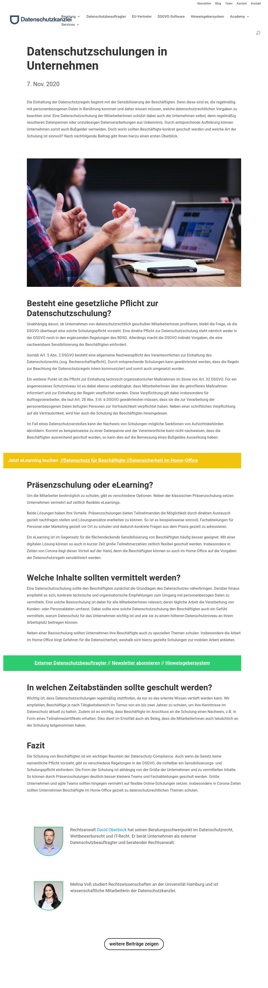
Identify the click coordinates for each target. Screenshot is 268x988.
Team (229, 4)
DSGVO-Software (171, 17)
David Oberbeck (112, 830)
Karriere (242, 4)
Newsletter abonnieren (136, 663)
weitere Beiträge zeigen (134, 944)
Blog (218, 4)
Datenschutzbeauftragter (106, 17)
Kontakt (256, 4)
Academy (237, 17)
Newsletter (204, 4)
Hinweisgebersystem (207, 17)
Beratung (68, 17)
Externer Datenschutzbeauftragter (70, 663)
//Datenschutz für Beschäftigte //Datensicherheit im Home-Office (129, 460)
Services (68, 25)
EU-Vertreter (142, 17)
